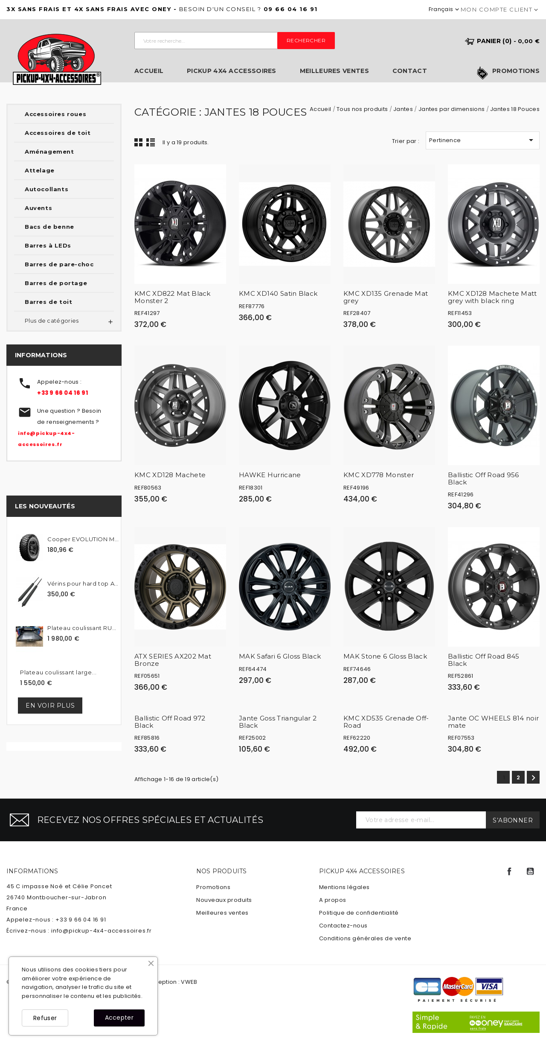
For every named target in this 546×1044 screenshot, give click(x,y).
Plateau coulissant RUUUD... (83, 627)
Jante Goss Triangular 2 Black (278, 721)
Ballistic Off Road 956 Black (483, 478)
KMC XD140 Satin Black (278, 293)
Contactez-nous (343, 926)
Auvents (38, 207)
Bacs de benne (49, 226)
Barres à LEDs (48, 245)
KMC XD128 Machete (170, 475)
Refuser (45, 1018)
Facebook (509, 871)
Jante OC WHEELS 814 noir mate (493, 721)
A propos (332, 900)
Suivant (533, 778)
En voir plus (50, 705)
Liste (150, 142)
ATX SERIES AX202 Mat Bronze (172, 660)
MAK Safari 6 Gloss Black (280, 656)
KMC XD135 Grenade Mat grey (385, 297)
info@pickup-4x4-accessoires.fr (101, 931)
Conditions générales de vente (365, 938)
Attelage (40, 170)
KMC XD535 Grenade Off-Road (386, 721)
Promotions (516, 71)
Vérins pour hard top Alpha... (83, 583)
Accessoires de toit (57, 132)
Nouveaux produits (224, 900)
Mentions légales (344, 887)
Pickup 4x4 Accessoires (231, 71)
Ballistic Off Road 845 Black (484, 660)
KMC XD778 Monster (378, 475)
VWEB (189, 982)
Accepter (119, 1017)
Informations (32, 871)
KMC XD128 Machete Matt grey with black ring (492, 297)
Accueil (148, 71)
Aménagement (49, 151)
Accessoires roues (55, 114)
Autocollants (46, 189)
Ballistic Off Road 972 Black (170, 721)
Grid (138, 142)
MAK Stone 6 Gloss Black (385, 656)
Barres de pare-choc (59, 264)
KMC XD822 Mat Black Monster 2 (172, 297)
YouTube (530, 871)
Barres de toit (48, 301)
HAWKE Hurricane (270, 475)
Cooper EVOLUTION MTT (83, 539)
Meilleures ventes (334, 71)
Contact (409, 71)
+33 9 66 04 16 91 (62, 393)
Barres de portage (56, 283)
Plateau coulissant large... (58, 672)
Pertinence (482, 140)
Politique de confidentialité (359, 913)
